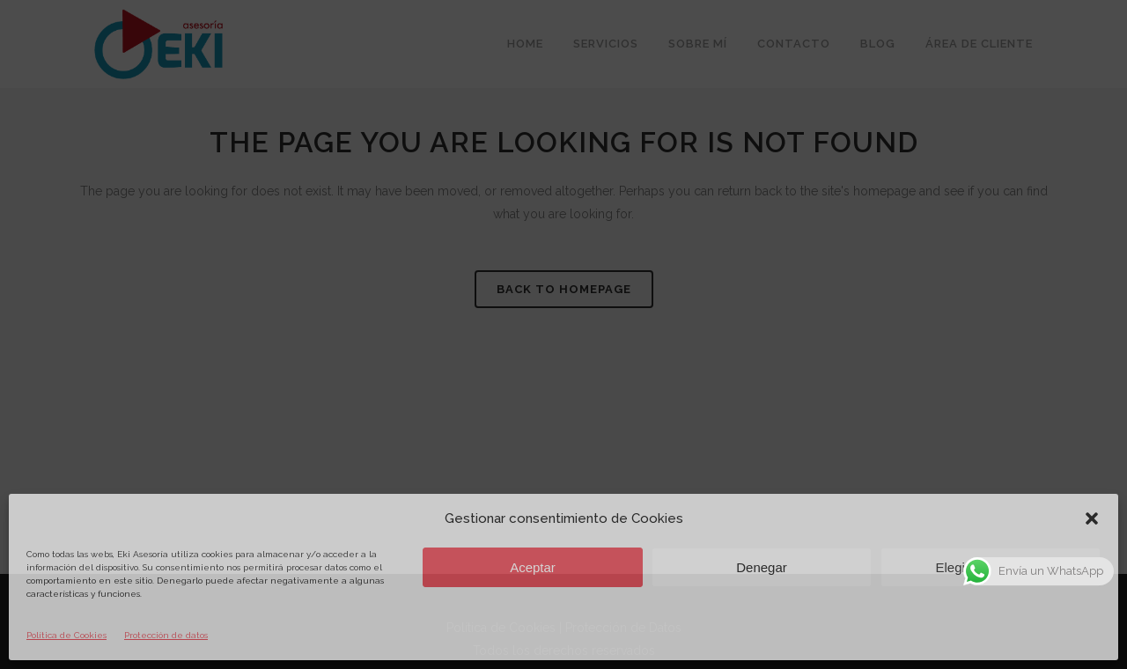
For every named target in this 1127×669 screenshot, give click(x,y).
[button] (1092, 518)
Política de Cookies (66, 635)
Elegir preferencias (990, 567)
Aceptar (533, 567)
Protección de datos (166, 635)
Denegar (761, 567)
